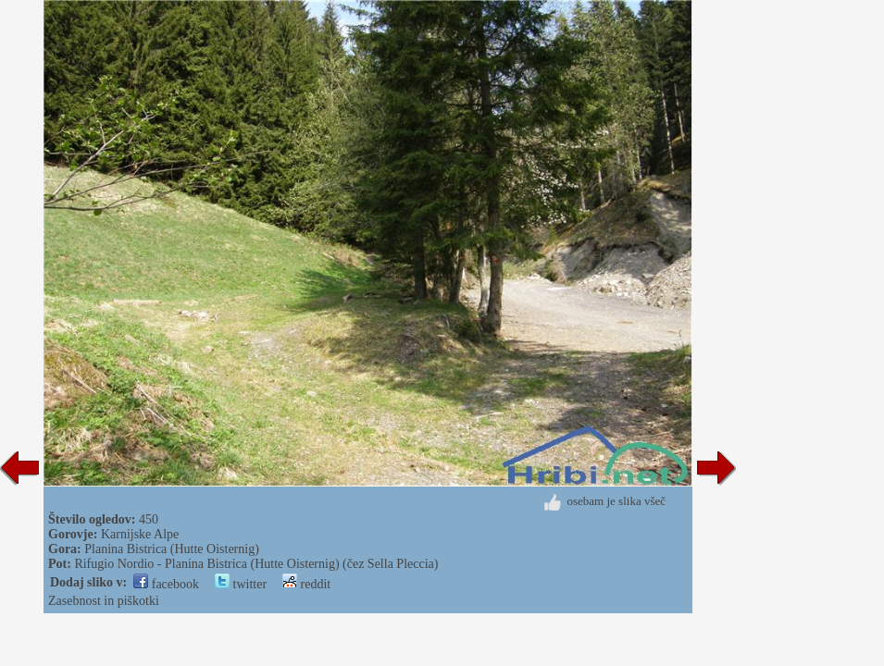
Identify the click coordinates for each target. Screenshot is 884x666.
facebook (166, 584)
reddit (306, 584)
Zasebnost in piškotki (103, 601)
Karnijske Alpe (140, 534)
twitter (241, 584)
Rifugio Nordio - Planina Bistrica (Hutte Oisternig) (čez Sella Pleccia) (256, 564)
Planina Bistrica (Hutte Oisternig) (171, 549)
